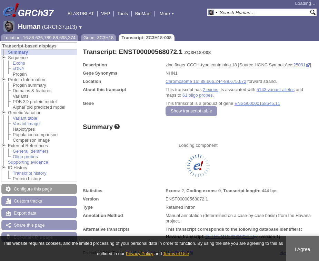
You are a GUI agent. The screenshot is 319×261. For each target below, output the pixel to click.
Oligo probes (25, 156)
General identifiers (31, 151)
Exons (19, 63)
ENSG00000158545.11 (257, 103)
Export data (25, 213)
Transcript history (30, 173)
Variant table (25, 118)
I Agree (302, 249)
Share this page (29, 225)
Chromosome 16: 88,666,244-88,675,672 (206, 81)
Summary (18, 52)
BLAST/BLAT (81, 13)
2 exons (210, 89)
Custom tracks (28, 201)
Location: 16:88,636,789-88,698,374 (39, 37)
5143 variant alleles (276, 89)
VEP (105, 13)
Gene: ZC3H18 (98, 37)
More (167, 13)
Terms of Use (176, 253)
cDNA (18, 68)
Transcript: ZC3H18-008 (146, 37)
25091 (299, 64)
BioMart (143, 13)
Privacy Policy (139, 253)
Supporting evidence (28, 162)
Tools (122, 13)
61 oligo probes (197, 95)
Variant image (26, 123)
